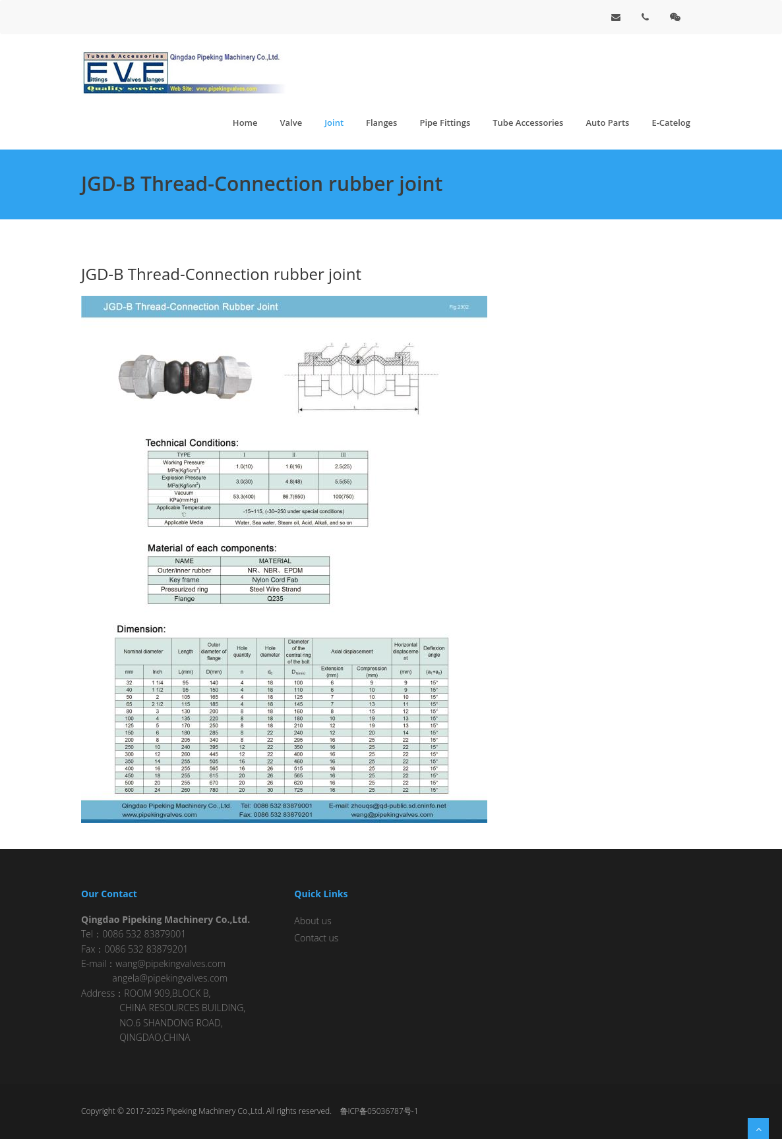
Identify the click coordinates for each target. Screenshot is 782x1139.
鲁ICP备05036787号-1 (379, 1111)
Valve (291, 122)
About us (312, 920)
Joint (334, 122)
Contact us (316, 937)
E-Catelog (670, 122)
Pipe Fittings (444, 122)
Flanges (381, 122)
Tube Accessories (528, 122)
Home (245, 122)
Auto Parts (607, 122)
